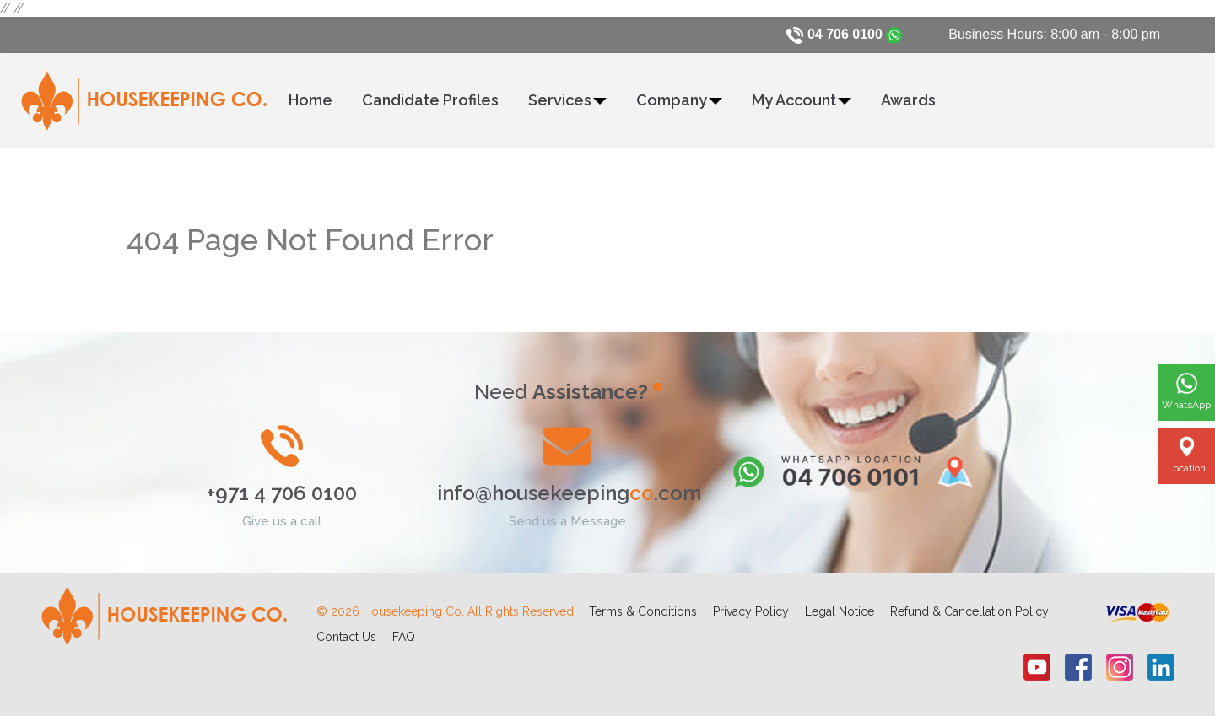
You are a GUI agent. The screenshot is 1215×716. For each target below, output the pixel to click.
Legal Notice (839, 611)
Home (310, 100)
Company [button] (679, 100)
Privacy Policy (751, 611)
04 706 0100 (845, 34)
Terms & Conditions (643, 611)
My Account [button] (801, 100)
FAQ (403, 636)
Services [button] (567, 100)
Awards (908, 100)
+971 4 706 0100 (282, 493)
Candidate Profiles (430, 100)
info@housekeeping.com (569, 493)
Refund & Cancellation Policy (969, 611)
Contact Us (346, 636)
